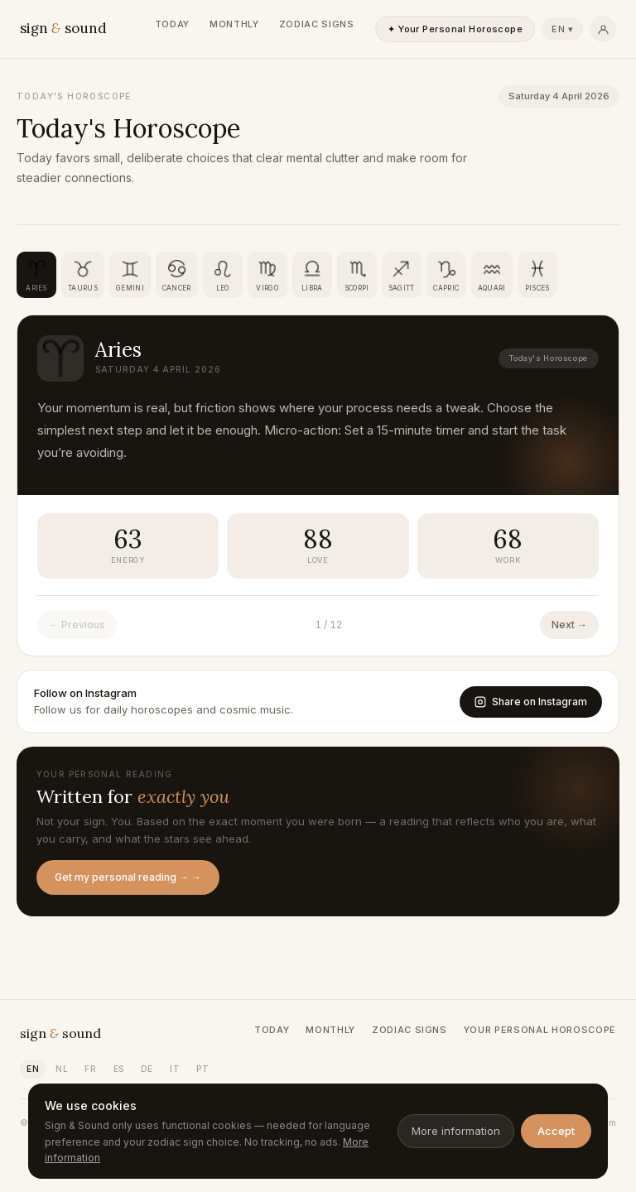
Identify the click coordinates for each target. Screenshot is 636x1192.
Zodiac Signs (316, 24)
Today (172, 24)
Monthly (234, 24)
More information (456, 1130)
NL (61, 1069)
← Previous (77, 624)
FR (90, 1069)
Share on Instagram (531, 701)
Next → (569, 624)
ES (118, 1069)
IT (175, 1069)
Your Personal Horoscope (540, 1030)
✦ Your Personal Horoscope (455, 29)
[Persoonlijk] (603, 29)
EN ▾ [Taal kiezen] (562, 29)
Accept (556, 1130)
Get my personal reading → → (128, 877)
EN (32, 1069)
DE (147, 1069)
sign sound (63, 28)
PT (202, 1069)
